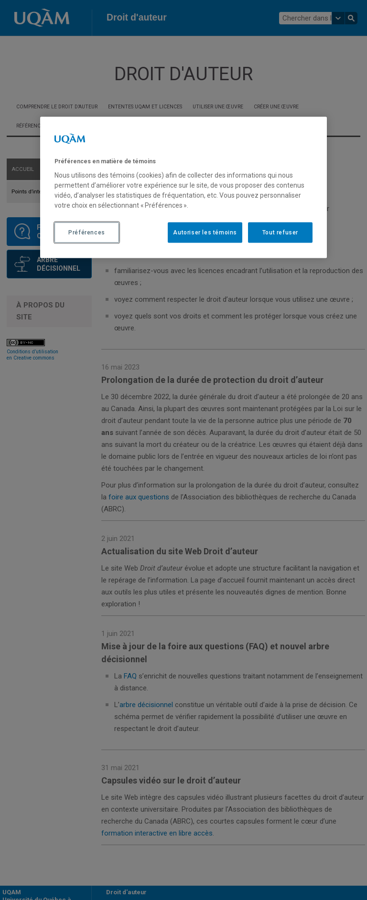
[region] (183, 187)
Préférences (86, 232)
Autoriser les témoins (205, 232)
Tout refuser (280, 232)
